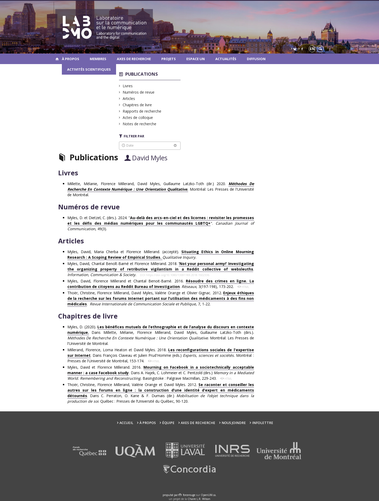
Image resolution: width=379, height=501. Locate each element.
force (189, 495)
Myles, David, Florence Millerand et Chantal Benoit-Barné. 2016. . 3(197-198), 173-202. (160, 283)
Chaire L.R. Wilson (199, 499)
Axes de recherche (134, 58)
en (312, 48)
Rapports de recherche (142, 111)
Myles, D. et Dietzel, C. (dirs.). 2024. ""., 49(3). (160, 223)
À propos (70, 58)
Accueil (126, 423)
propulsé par (171, 495)
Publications (141, 74)
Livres (128, 85)
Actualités (225, 58)
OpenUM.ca (208, 495)
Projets (168, 58)
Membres (98, 58)
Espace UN (195, 58)
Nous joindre (234, 423)
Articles (129, 98)
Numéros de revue (138, 92)
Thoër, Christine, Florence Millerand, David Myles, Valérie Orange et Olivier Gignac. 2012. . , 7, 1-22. (160, 298)
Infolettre (262, 423)
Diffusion (256, 58)
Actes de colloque (138, 117)
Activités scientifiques (89, 69)
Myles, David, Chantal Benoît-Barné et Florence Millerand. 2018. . (160, 269)
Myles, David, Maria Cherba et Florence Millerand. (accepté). (160, 254)
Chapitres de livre (137, 104)
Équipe (168, 423)
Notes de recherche (139, 123)
